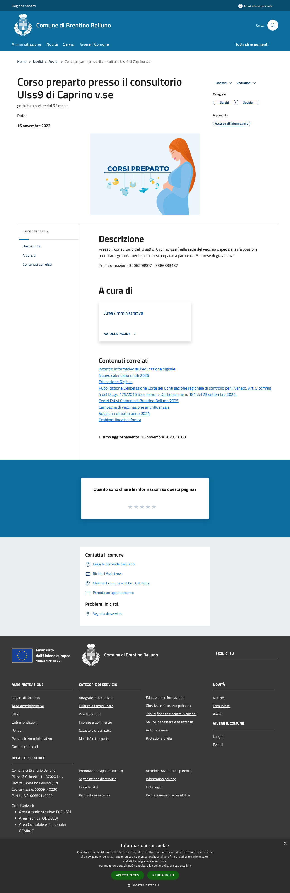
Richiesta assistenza (94, 795)
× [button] (285, 843)
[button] (145, 885)
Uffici (16, 714)
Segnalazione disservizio (97, 779)
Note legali (154, 787)
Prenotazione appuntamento (101, 770)
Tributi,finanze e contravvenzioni (171, 713)
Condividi (224, 83)
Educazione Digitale (116, 382)
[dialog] (145, 866)
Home (21, 61)
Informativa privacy (161, 779)
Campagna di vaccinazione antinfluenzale (134, 407)
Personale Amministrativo (32, 738)
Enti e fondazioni (25, 722)
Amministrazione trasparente (168, 770)
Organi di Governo (26, 697)
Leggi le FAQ (88, 787)
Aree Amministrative (28, 706)
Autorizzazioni (157, 730)
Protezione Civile (159, 738)
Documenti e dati (25, 746)
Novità (38, 61)
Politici (17, 730)
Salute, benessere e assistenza (169, 722)
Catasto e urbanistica (95, 730)
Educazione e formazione (165, 697)
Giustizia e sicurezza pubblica (168, 705)
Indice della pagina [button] (36, 231)
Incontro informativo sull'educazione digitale (137, 369)
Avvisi (53, 61)
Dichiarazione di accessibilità (168, 795)
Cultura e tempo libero (96, 706)
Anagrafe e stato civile (96, 697)
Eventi (218, 744)
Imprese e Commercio (95, 722)
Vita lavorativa (90, 714)
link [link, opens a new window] (188, 866)
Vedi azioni (247, 83)
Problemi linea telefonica (120, 420)
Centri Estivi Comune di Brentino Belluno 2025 (139, 401)
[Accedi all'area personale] (255, 6)
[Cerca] (272, 25)
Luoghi (218, 736)
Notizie (218, 697)
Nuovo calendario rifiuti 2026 (124, 375)
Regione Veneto (24, 6)
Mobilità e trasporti (93, 738)
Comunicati (221, 706)
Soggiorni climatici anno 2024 (124, 413)
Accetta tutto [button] (127, 875)
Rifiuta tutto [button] (163, 875)
